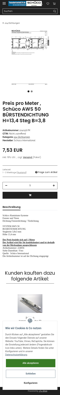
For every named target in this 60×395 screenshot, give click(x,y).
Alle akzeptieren (31, 363)
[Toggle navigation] (4, 2)
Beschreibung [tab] (11, 207)
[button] (41, 3)
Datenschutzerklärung (16, 354)
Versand (28, 157)
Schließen (31, 373)
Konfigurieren (30, 383)
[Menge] (30, 185)
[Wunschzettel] (48, 3)
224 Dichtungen (22, 137)
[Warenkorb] (54, 3)
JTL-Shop (43, 391)
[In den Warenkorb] (30, 195)
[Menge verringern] (6, 185)
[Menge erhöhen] (53, 185)
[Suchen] (27, 11)
